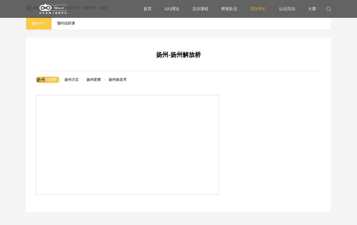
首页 (147, 9)
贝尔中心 (258, 9)
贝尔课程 (200, 9)
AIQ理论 (172, 9)
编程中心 (39, 23)
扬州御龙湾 (117, 80)
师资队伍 (229, 9)
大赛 (312, 9)
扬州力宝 (71, 80)
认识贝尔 (287, 9)
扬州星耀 (94, 80)
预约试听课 (66, 23)
